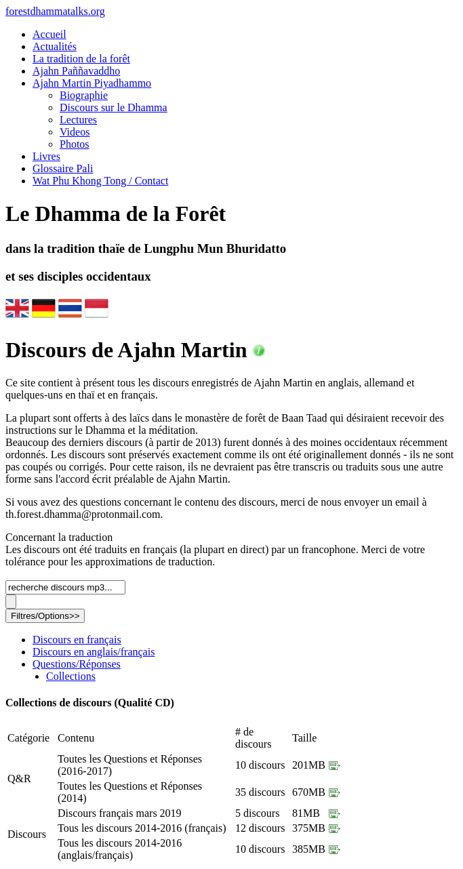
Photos (74, 144)
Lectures (78, 119)
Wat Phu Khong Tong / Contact (100, 180)
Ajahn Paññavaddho (76, 71)
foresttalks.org (55, 11)
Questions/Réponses (77, 664)
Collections (71, 676)
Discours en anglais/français (94, 652)
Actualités (55, 46)
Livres (46, 156)
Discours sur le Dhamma (113, 107)
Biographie (84, 95)
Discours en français (77, 639)
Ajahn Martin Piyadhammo (92, 83)
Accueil (49, 34)
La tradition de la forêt (81, 58)
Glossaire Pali (63, 168)
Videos (74, 132)
